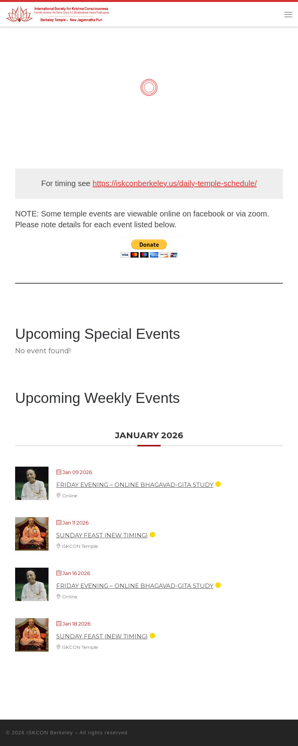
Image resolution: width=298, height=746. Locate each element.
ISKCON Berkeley (49, 733)
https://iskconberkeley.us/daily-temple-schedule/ (175, 183)
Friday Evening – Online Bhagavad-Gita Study (134, 484)
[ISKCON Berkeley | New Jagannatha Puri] (58, 13)
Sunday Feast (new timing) (102, 535)
